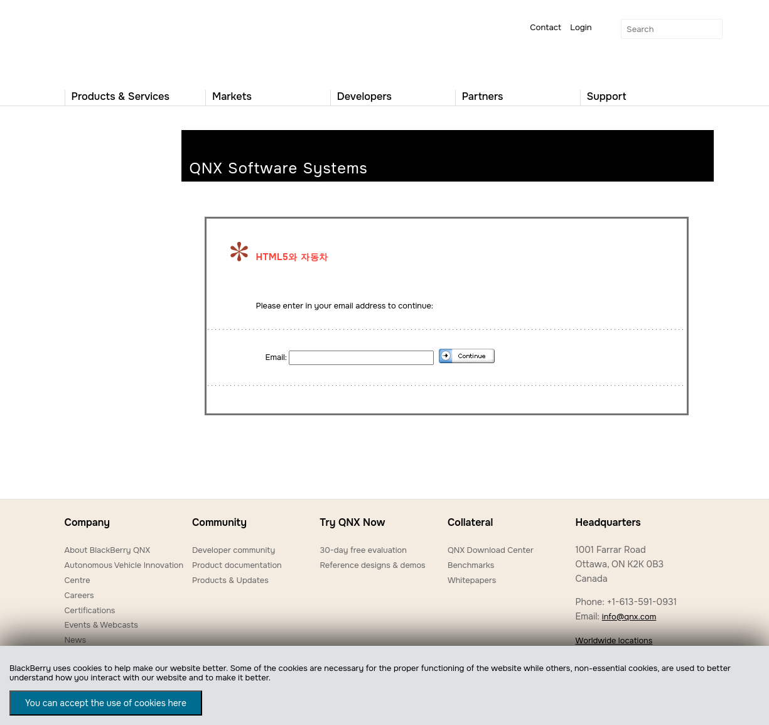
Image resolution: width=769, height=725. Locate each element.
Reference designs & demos (372, 565)
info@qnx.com (629, 616)
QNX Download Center (491, 550)
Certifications (90, 610)
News (76, 640)
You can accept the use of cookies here (105, 703)
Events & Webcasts (101, 624)
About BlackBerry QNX (108, 550)
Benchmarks (471, 565)
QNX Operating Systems (102, 41)
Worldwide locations (613, 640)
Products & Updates (230, 580)
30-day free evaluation (363, 550)
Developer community (233, 550)
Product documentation (237, 565)
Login (580, 27)
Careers (79, 595)
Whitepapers (472, 580)
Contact (545, 27)
